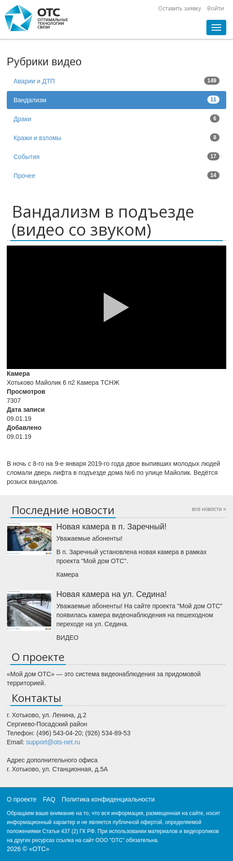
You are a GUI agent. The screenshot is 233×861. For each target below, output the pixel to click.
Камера (67, 574)
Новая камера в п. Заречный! (111, 526)
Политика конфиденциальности (108, 799)
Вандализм (116, 100)
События (116, 156)
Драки (116, 118)
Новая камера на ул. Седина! (111, 594)
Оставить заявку (179, 8)
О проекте (22, 799)
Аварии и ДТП (116, 81)
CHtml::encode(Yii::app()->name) (37, 18)
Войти (215, 8)
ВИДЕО (67, 637)
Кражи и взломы (116, 137)
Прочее (116, 175)
